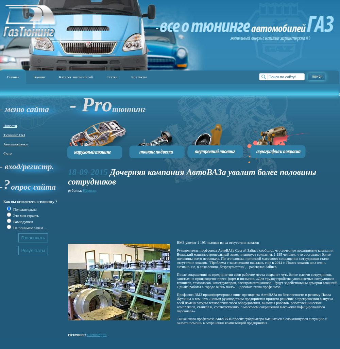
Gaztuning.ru (97, 335)
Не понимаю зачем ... (29, 228)
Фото (7, 153)
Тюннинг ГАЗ (14, 135)
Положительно (24, 209)
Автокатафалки (15, 144)
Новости (10, 126)
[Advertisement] (98, 215)
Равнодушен (22, 222)
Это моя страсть (25, 215)
